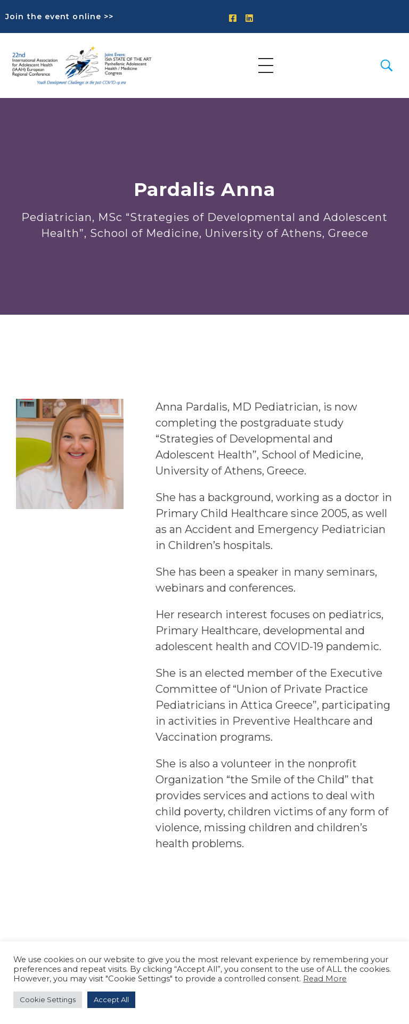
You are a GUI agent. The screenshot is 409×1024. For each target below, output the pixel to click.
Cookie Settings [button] (48, 999)
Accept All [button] (111, 999)
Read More (325, 979)
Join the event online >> (59, 16)
